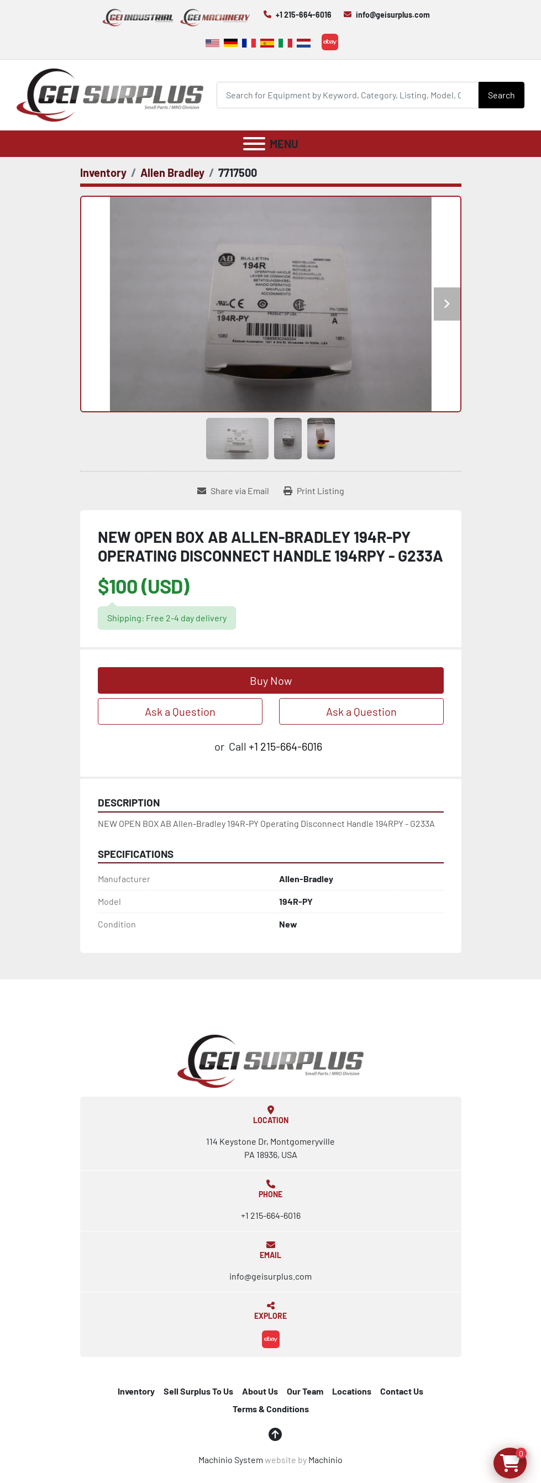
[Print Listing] (313, 490)
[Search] (348, 95)
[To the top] (275, 1434)
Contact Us (401, 1391)
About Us (260, 1391)
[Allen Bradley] (172, 172)
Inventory (136, 1391)
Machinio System (230, 1459)
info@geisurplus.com (393, 14)
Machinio (325, 1459)
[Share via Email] (233, 490)
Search (501, 95)
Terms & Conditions (271, 1408)
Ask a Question (180, 711)
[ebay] (330, 42)
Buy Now (271, 680)
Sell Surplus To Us (198, 1391)
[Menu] (254, 143)
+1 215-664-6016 (304, 14)
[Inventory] (103, 172)
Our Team (305, 1391)
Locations (351, 1391)
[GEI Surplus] (270, 1060)
